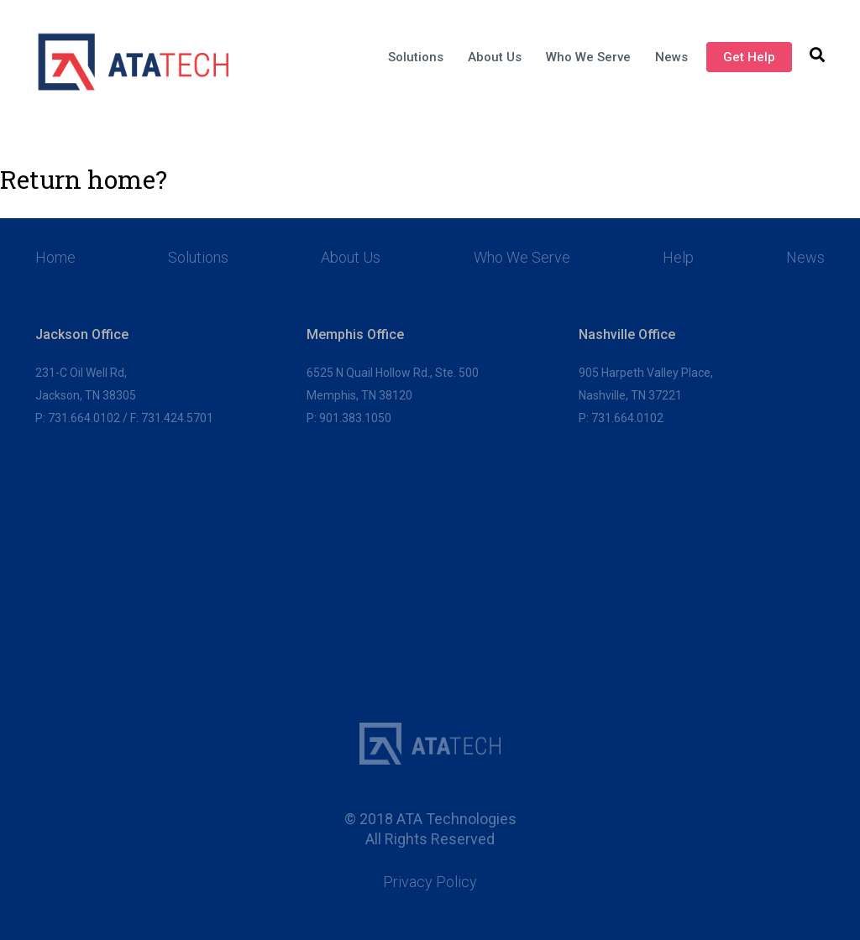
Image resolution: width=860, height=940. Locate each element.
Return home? (83, 179)
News (671, 57)
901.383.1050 (355, 418)
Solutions (415, 57)
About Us (495, 57)
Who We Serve (588, 57)
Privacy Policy (430, 882)
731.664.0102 (84, 418)
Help (678, 257)
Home (55, 257)
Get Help (749, 57)
